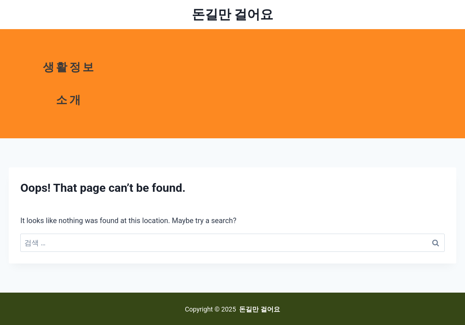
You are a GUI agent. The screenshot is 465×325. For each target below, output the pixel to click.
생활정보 (69, 67)
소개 (69, 100)
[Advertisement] (293, 84)
